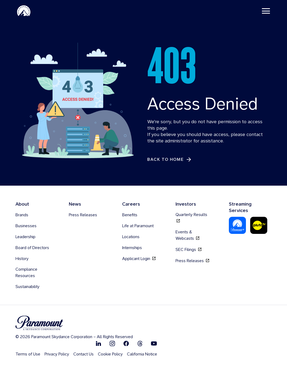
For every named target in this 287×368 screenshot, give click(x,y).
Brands (21, 214)
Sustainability (27, 286)
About (22, 204)
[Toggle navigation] (266, 11)
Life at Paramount (138, 225)
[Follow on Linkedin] (98, 343)
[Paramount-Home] (23, 10)
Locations (130, 236)
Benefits (129, 214)
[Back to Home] (169, 160)
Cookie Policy (110, 354)
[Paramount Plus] (237, 225)
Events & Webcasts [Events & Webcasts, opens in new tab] (187, 235)
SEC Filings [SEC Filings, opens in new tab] (188, 249)
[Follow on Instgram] (112, 343)
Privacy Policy (57, 354)
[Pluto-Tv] (258, 225)
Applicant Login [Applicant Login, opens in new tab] (139, 258)
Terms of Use (27, 354)
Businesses (26, 225)
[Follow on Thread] (140, 343)
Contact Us (83, 354)
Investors (186, 204)
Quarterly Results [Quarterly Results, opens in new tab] (191, 217)
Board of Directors (32, 247)
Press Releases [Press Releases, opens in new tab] (192, 260)
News (75, 204)
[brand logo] (74, 323)
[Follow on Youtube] (154, 343)
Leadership (25, 236)
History (22, 258)
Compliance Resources (26, 272)
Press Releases (83, 214)
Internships (132, 247)
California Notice (142, 354)
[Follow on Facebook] (126, 343)
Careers (131, 204)
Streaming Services (240, 207)
